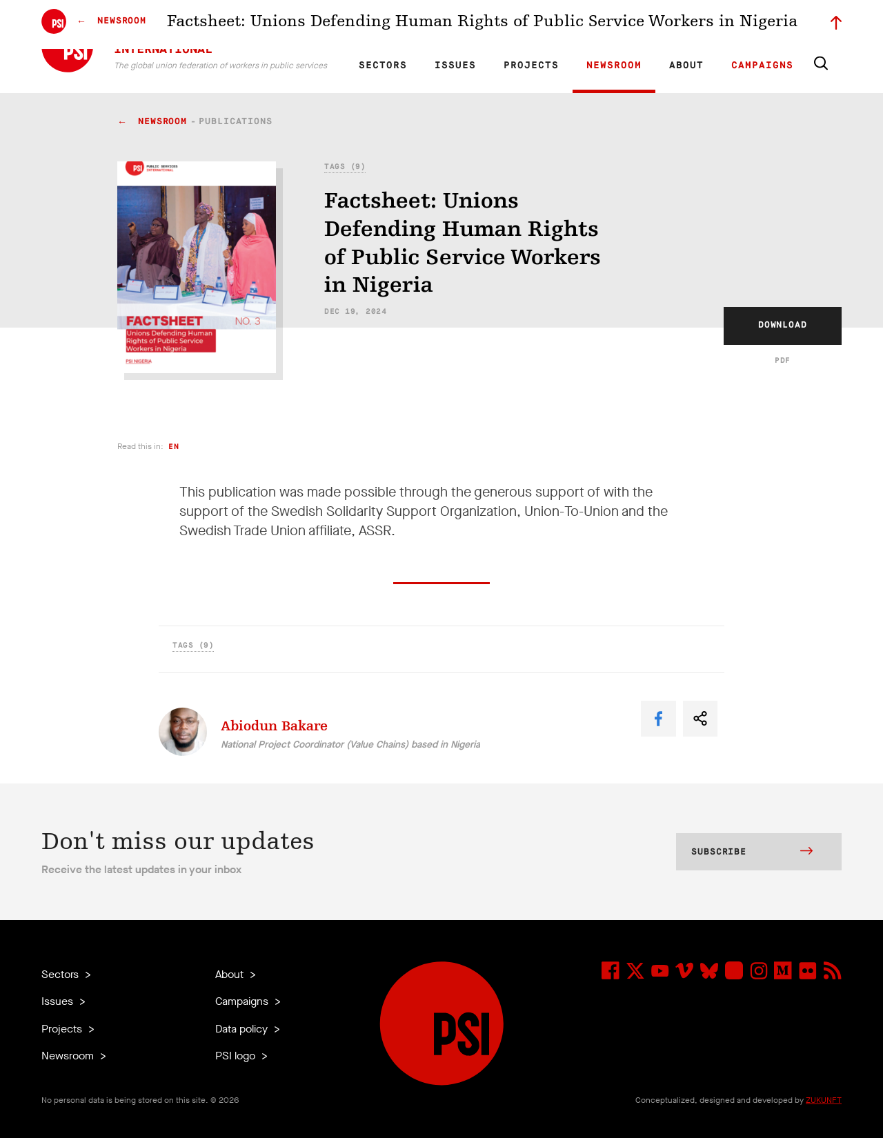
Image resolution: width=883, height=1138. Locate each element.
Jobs (621, 24)
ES (422, 24)
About (686, 65)
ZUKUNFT (824, 1100)
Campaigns (762, 65)
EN (375, 24)
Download (782, 325)
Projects (531, 65)
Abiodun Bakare (274, 726)
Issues (455, 65)
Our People (577, 24)
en (173, 446)
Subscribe (752, 852)
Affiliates (526, 24)
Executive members (681, 24)
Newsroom (614, 65)
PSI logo (236, 1055)
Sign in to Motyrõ (764, 24)
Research (479, 24)
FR (399, 24)
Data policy (242, 1028)
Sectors (383, 65)
